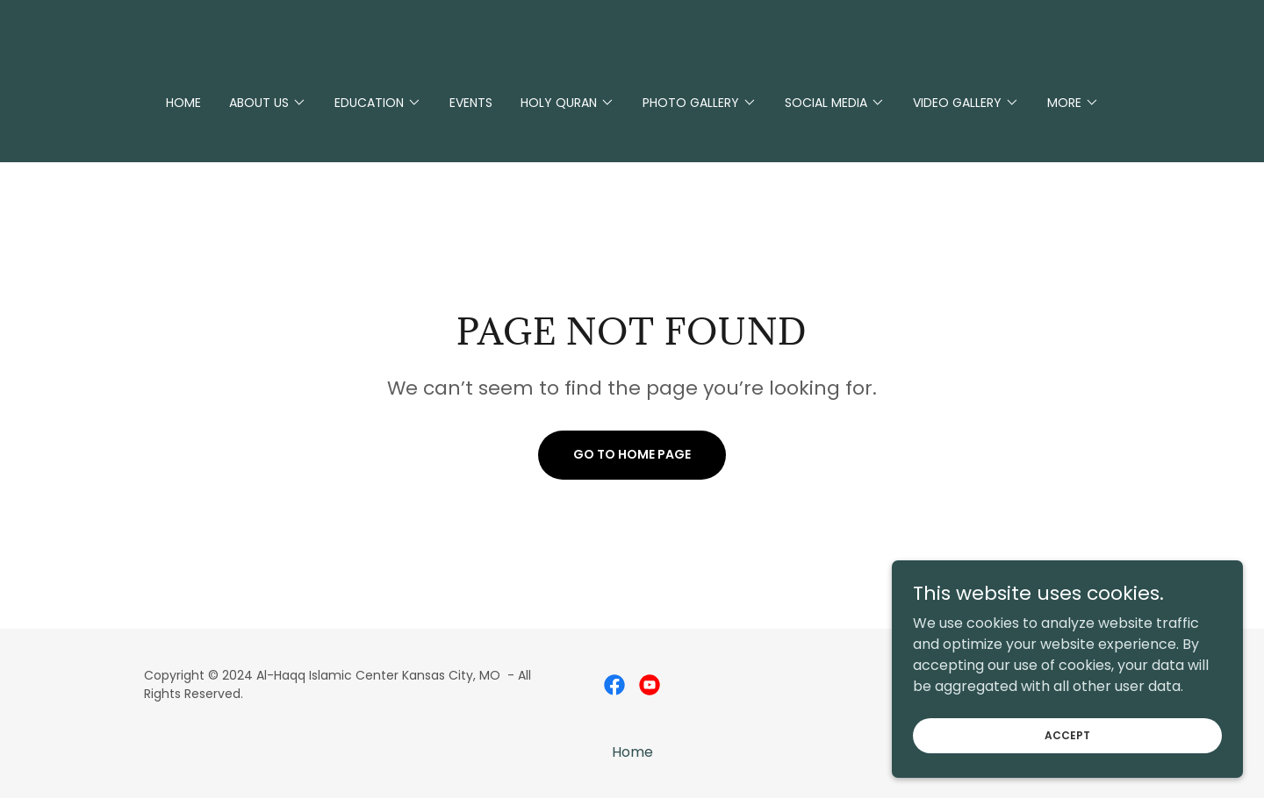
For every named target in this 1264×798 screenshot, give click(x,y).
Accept (1067, 770)
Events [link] (470, 102)
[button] (267, 102)
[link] (614, 684)
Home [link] (183, 102)
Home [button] (632, 752)
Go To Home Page (632, 454)
